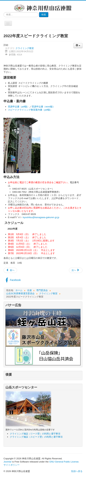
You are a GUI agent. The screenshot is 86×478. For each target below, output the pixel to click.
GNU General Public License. (64, 461)
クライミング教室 (25, 48)
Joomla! (8, 461)
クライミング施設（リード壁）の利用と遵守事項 (35, 433)
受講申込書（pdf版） (18, 106)
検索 (43, 14)
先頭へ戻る (76, 471)
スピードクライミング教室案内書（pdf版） (30, 109)
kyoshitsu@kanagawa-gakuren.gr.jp (41, 217)
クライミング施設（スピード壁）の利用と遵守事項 (36, 437)
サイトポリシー (12, 465)
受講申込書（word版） (43, 106)
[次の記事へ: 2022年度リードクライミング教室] (75, 270)
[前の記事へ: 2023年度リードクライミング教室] (10, 270)
